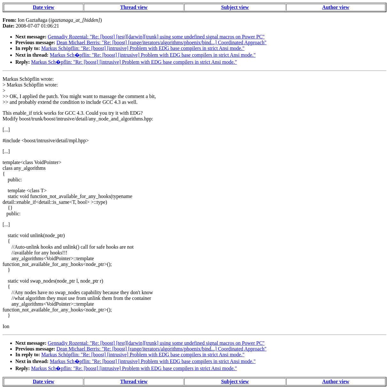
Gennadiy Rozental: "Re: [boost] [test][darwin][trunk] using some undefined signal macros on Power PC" (156, 36)
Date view (43, 7)
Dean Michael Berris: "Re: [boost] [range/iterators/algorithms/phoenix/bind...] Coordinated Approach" (161, 42)
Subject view (235, 7)
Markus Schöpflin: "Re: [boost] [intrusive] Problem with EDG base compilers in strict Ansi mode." (142, 48)
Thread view (133, 7)
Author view (335, 7)
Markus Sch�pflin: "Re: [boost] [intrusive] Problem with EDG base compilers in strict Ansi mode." (153, 55)
